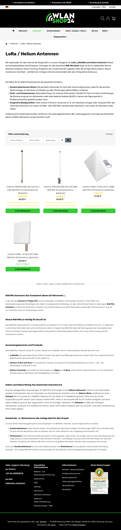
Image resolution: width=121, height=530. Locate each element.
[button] (60, 140)
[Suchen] (103, 18)
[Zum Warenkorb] (113, 18)
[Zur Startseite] (60, 18)
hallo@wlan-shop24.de (15, 483)
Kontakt (112, 7)
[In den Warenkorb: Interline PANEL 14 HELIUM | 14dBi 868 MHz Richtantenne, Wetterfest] (23, 269)
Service (95, 31)
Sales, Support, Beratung (17, 465)
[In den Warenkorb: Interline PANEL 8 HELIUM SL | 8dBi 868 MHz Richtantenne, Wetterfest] (98, 210)
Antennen (37, 31)
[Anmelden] (108, 18)
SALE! (105, 31)
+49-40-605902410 (14, 473)
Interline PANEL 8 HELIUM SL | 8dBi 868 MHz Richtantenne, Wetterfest (98, 188)
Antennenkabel (54, 31)
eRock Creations (79, 525)
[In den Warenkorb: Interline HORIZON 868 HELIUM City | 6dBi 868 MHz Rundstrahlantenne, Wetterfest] (23, 210)
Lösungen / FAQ (99, 7)
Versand (43, 522)
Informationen (69, 465)
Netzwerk (23, 31)
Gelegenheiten (60, 37)
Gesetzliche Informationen (41, 466)
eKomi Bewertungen (100, 465)
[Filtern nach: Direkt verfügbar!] (17, 140)
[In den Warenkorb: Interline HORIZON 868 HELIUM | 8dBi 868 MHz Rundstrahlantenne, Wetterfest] (60, 210)
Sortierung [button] (51, 140)
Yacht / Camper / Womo (76, 31)
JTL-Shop (51, 525)
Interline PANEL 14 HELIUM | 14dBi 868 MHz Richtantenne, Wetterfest (22, 256)
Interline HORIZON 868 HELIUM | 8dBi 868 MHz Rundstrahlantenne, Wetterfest (60, 190)
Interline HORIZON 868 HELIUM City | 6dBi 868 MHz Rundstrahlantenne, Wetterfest (22, 190)
